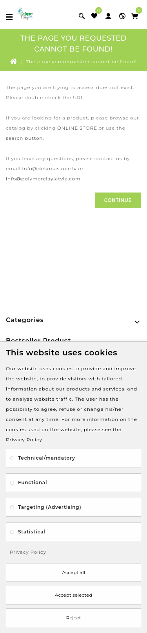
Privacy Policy (28, 552)
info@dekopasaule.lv (49, 168)
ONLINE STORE (77, 128)
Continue (118, 200)
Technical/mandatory (46, 458)
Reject (73, 618)
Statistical (31, 532)
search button (24, 138)
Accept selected (74, 595)
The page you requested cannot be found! (81, 61)
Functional (32, 482)
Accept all (73, 572)
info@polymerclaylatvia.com (43, 179)
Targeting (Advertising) (49, 507)
